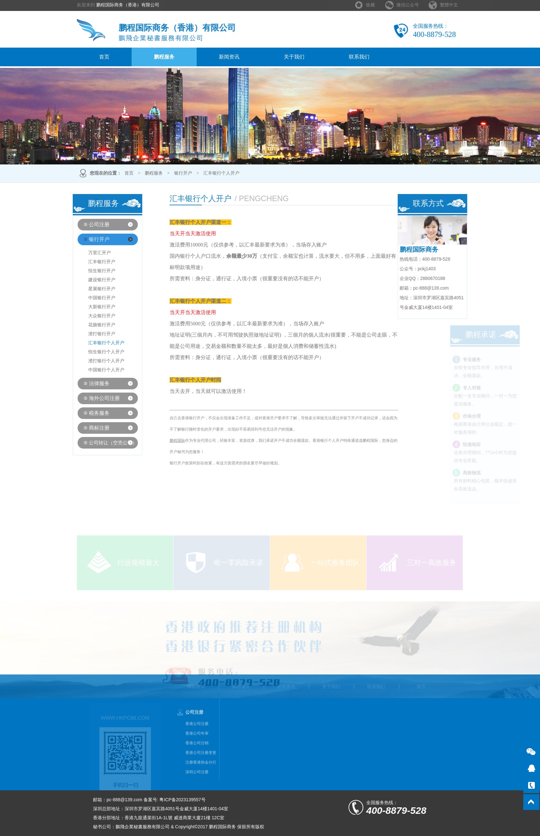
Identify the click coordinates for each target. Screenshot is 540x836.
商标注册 (88, 428)
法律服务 (88, 383)
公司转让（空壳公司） (102, 442)
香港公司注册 (197, 734)
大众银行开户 (91, 315)
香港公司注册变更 (200, 763)
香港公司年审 (197, 744)
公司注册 (88, 224)
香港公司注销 (197, 754)
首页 (104, 57)
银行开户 (183, 174)
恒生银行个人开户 (96, 351)
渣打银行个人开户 (96, 360)
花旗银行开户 (91, 324)
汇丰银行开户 (91, 261)
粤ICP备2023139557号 (182, 799)
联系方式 (439, 203)
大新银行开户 (91, 306)
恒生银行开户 (91, 270)
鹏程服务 (164, 57)
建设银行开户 (91, 279)
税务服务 (88, 413)
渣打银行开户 (91, 333)
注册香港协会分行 (200, 773)
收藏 (370, 3)
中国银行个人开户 (96, 369)
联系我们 (359, 57)
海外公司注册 (93, 398)
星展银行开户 (91, 288)
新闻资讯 (229, 57)
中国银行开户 (91, 297)
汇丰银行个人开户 (221, 174)
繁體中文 (449, 3)
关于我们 (294, 57)
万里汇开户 (89, 252)
